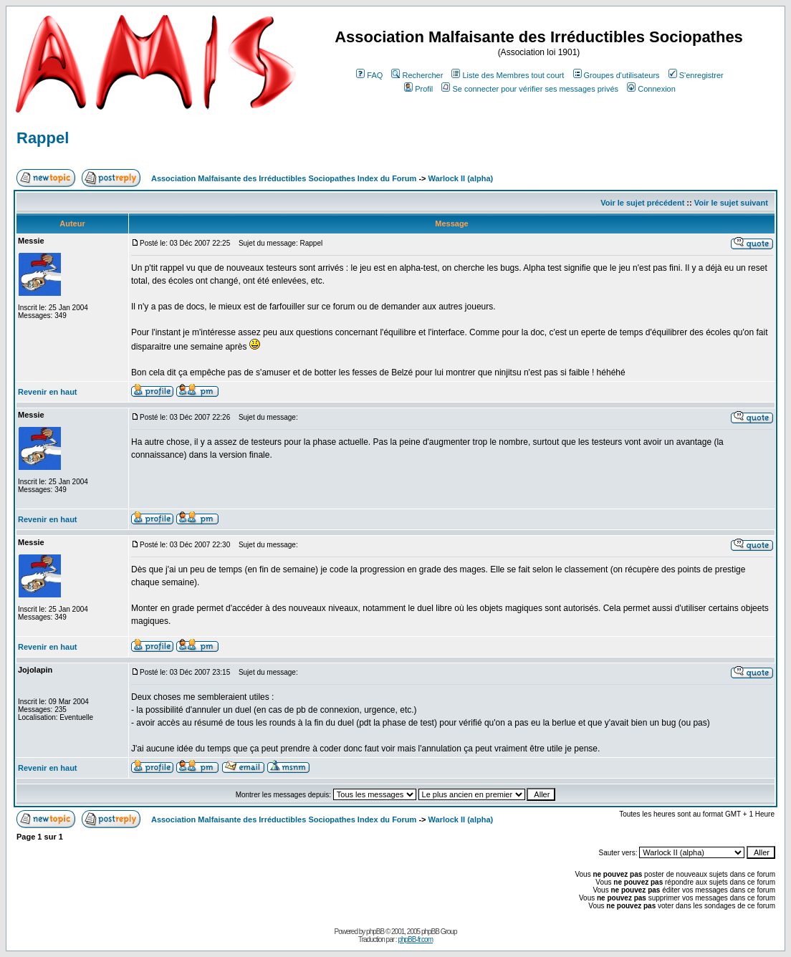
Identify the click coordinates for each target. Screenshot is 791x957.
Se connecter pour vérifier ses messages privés (529, 89)
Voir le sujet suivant (731, 202)
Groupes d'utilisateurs (616, 75)
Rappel (42, 138)
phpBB (375, 932)
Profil (418, 89)
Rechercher (417, 75)
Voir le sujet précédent (642, 202)
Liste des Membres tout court (507, 75)
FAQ (369, 75)
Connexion (651, 89)
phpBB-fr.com (415, 939)
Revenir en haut (47, 392)
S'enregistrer (696, 75)
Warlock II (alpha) (461, 178)
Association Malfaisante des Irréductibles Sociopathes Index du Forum (283, 178)
